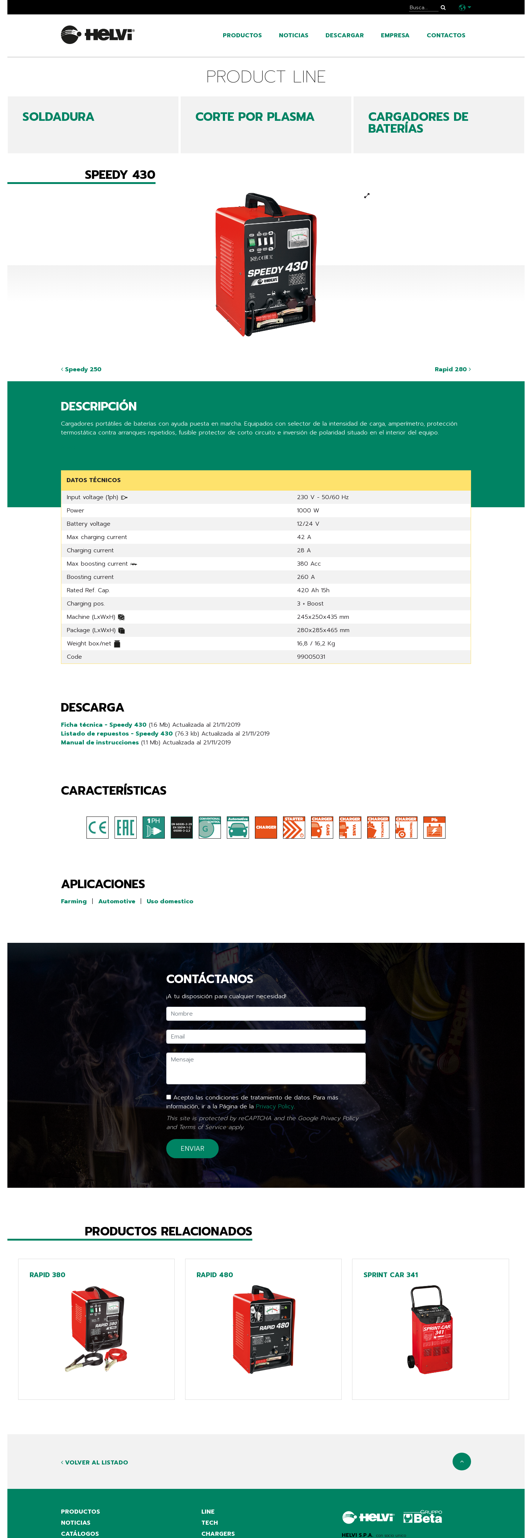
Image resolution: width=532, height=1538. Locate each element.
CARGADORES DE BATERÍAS (418, 123)
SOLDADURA (59, 117)
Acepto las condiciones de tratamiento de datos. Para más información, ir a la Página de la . (252, 1102)
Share (69, 447)
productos (242, 35)
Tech (209, 1522)
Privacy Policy (275, 1106)
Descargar (344, 35)
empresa (395, 35)
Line (208, 1511)
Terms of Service (202, 1127)
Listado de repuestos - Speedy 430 (117, 733)
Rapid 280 (453, 369)
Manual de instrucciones (100, 742)
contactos (446, 35)
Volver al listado (94, 1462)
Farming (74, 901)
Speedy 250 (81, 369)
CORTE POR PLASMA (255, 117)
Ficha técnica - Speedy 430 (104, 724)
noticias (293, 35)
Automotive (116, 901)
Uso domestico (170, 901)
